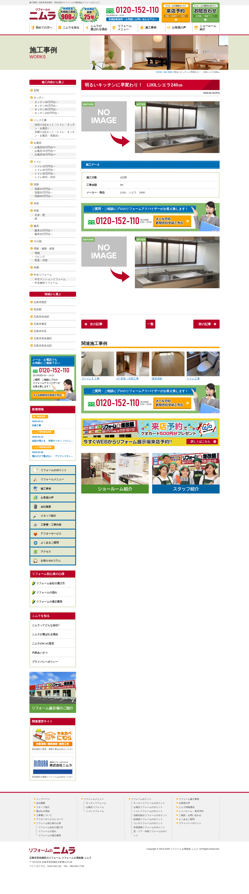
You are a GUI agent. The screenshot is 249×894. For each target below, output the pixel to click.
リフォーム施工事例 (189, 799)
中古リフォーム (43, 274)
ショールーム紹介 (205, 27)
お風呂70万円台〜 (45, 150)
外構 (36, 267)
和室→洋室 (41, 260)
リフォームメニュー (122, 27)
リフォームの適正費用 (49, 601)
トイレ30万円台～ (45, 173)
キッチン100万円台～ (47, 112)
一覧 (150, 324)
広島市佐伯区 (41, 316)
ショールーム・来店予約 (191, 811)
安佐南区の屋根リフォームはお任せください (52, 767)
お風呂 (38, 142)
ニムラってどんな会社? (45, 625)
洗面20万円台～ (44, 192)
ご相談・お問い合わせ (190, 815)
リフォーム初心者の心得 (48, 823)
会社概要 (42, 506)
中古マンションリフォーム (50, 279)
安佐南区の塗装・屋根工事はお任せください (52, 739)
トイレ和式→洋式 (45, 177)
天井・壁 (40, 215)
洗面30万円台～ (44, 196)
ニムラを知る (68, 27)
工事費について (44, 815)
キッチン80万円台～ (46, 109)
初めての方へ (41, 28)
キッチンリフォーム (96, 803)
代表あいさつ (40, 652)
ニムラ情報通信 (187, 807)
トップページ (43, 799)
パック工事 (40, 120)
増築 (37, 252)
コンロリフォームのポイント (148, 823)
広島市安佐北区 (43, 345)
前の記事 (205, 324)
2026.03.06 (53, 452)
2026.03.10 (53, 436)
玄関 (36, 90)
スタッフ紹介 (44, 515)
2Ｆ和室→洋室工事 (132, 366)
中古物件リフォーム (46, 282)
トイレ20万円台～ (45, 169)
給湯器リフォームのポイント (148, 819)
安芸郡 (38, 309)
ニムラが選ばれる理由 (96, 27)
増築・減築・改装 (44, 248)
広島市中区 (40, 331)
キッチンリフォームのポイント (149, 803)
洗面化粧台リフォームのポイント (150, 815)
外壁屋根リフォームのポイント (149, 827)
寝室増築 (168, 366)
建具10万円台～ (44, 230)
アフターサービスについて (49, 819)
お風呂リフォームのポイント (148, 807)
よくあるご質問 (46, 542)
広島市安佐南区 (43, 338)
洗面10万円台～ (44, 188)
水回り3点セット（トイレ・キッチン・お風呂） (55, 126)
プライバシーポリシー (45, 661)
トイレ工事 (203, 366)
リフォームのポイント (50, 470)
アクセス (42, 551)
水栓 (36, 203)
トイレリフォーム (95, 811)
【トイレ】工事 (97, 366)
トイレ (38, 161)
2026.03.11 (52, 421)
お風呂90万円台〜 (45, 154)
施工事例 (148, 27)
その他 (38, 241)
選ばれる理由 (43, 811)
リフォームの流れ (46, 592)
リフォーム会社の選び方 (50, 583)
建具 (36, 225)
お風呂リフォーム (95, 807)
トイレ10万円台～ (45, 166)
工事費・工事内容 (47, 524)
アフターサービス (47, 533)
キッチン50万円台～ (46, 105)
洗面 (36, 184)
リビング (40, 256)
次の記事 (96, 324)
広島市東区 (40, 323)
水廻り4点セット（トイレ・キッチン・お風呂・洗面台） (55, 133)
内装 (36, 210)
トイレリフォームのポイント (148, 811)
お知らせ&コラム (47, 560)
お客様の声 (176, 27)
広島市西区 (40, 302)
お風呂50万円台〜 (45, 147)
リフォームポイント (141, 799)
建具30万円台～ (44, 234)
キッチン (39, 97)
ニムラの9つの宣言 (43, 643)
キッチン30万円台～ (46, 102)
